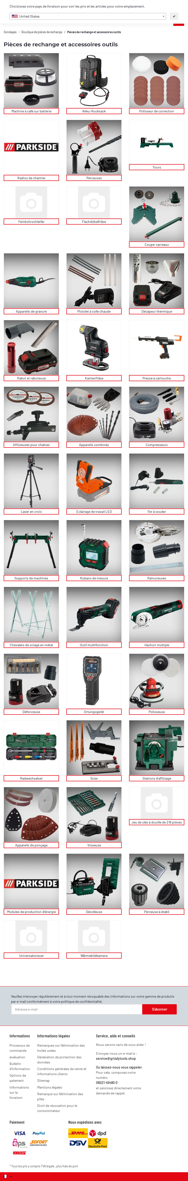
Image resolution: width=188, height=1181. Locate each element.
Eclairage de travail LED (94, 511)
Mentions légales (49, 1087)
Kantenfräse (94, 378)
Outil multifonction (94, 645)
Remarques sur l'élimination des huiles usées (61, 1047)
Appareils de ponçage (31, 845)
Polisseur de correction (156, 111)
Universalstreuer (31, 955)
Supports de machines (31, 578)
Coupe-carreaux (157, 244)
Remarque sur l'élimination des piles (60, 1096)
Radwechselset (31, 778)
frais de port (70, 1166)
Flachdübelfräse (94, 221)
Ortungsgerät (94, 712)
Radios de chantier (31, 178)
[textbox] (88, 16)
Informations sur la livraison (19, 1092)
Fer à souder (157, 511)
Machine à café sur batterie (31, 111)
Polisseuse (157, 712)
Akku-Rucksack (94, 111)
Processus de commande (20, 1047)
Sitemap (43, 1080)
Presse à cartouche (156, 378)
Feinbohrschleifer (31, 221)
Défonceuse (31, 712)
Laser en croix (31, 511)
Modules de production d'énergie (31, 912)
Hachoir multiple (156, 645)
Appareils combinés (94, 445)
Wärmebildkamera (94, 955)
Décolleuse (94, 912)
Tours (157, 167)
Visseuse (94, 845)
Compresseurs (157, 445)
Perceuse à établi (156, 912)
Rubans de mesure (94, 578)
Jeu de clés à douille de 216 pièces (156, 822)
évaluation (17, 1057)
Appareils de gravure (31, 311)
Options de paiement (18, 1077)
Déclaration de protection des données (59, 1059)
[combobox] (88, 16)
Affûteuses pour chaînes (31, 445)
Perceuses (94, 178)
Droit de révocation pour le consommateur (57, 1108)
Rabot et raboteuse (31, 378)
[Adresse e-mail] (76, 1009)
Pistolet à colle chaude (94, 311)
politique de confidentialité (81, 1001)
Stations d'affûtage (156, 778)
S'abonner (159, 1009)
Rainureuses (156, 578)
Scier (94, 778)
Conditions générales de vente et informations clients (61, 1071)
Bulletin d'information (20, 1066)
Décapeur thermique (156, 311)
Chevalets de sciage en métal (31, 645)
